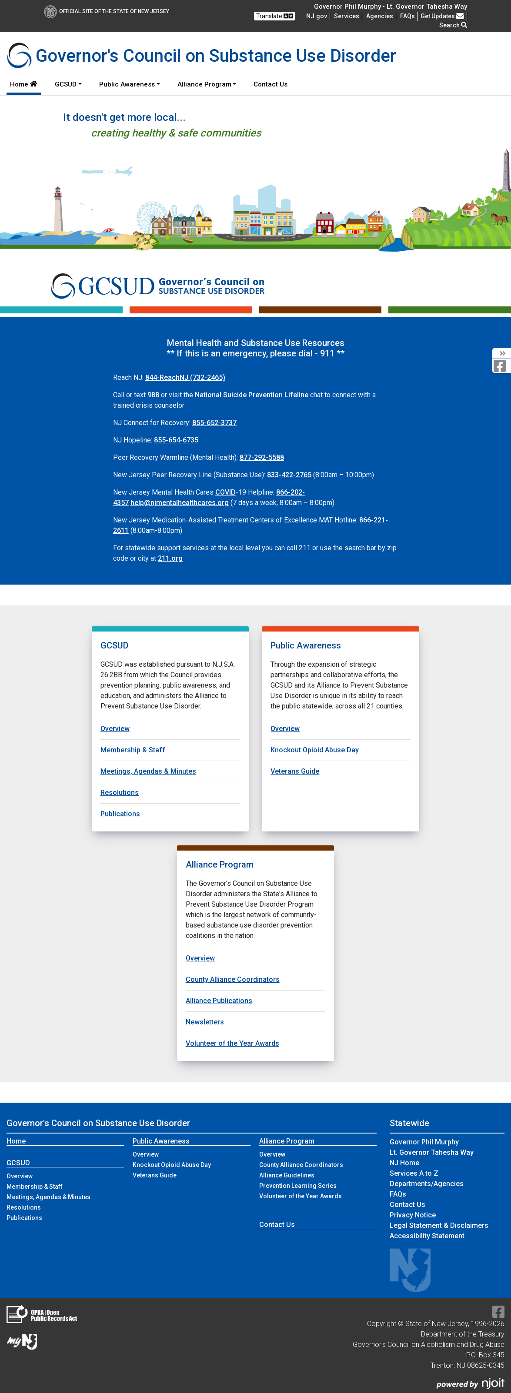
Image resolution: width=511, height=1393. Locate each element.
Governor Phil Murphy (424, 1142)
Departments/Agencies (427, 1184)
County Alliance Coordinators (233, 979)
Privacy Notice (413, 1215)
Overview (115, 729)
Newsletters (205, 1022)
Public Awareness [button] (127, 84)
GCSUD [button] (66, 84)
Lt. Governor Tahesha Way (432, 1152)
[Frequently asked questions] (407, 16)
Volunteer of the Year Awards (232, 1043)
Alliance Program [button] (204, 84)
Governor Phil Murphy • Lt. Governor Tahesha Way (390, 6)
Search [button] (453, 25)
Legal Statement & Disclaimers (439, 1225)
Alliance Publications (219, 1001)
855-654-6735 (176, 440)
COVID (225, 492)
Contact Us (272, 83)
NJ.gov (316, 16)
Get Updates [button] (442, 16)
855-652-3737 (214, 423)
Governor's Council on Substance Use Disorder (98, 1123)
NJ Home (404, 1163)
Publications (120, 814)
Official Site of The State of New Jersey (106, 11)
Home (23, 84)
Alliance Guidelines (286, 1175)
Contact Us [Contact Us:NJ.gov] (407, 1204)
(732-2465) (185, 377)
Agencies (379, 16)
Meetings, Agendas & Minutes (148, 771)
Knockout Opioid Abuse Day (315, 750)
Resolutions (119, 792)
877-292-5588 (262, 457)
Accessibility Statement (427, 1236)
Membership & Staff (132, 750)
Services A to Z (414, 1173)
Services (346, 16)
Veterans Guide (295, 771)
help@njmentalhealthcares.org (179, 503)
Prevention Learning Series (298, 1185)
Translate (274, 16)
